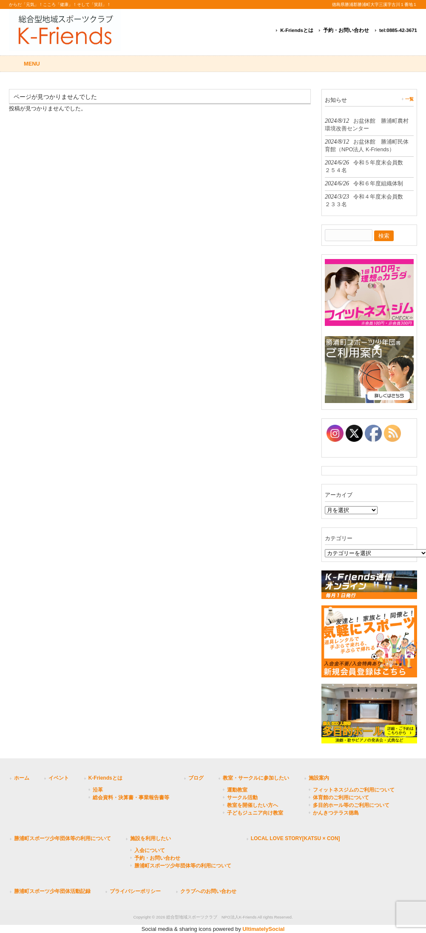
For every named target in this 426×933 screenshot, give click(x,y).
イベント (58, 778)
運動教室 (237, 790)
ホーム (21, 778)
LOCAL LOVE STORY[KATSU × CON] (295, 838)
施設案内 (319, 778)
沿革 (98, 790)
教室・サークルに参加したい (256, 778)
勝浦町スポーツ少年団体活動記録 (52, 891)
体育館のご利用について (341, 798)
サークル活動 (242, 798)
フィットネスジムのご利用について (354, 790)
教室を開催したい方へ (252, 805)
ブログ (196, 778)
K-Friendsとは (296, 30)
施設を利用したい (150, 838)
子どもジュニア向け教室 (255, 813)
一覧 (409, 99)
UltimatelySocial (263, 929)
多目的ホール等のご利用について (351, 805)
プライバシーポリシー (135, 891)
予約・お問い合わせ (346, 30)
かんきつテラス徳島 (336, 813)
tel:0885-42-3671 (398, 30)
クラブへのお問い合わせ (208, 891)
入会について (149, 850)
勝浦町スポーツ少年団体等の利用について (62, 838)
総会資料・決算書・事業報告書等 (131, 798)
